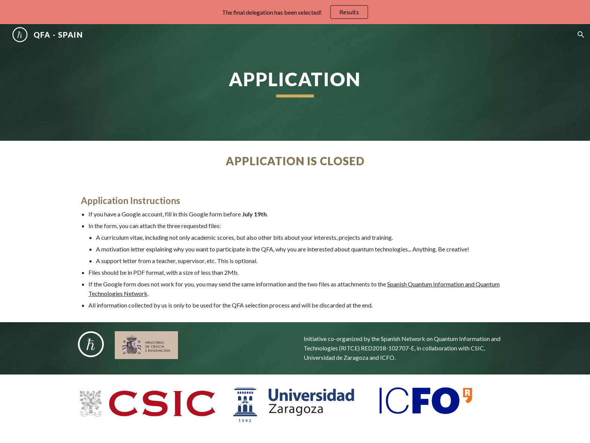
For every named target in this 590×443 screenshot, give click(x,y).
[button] (581, 35)
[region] (295, 12)
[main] (295, 82)
